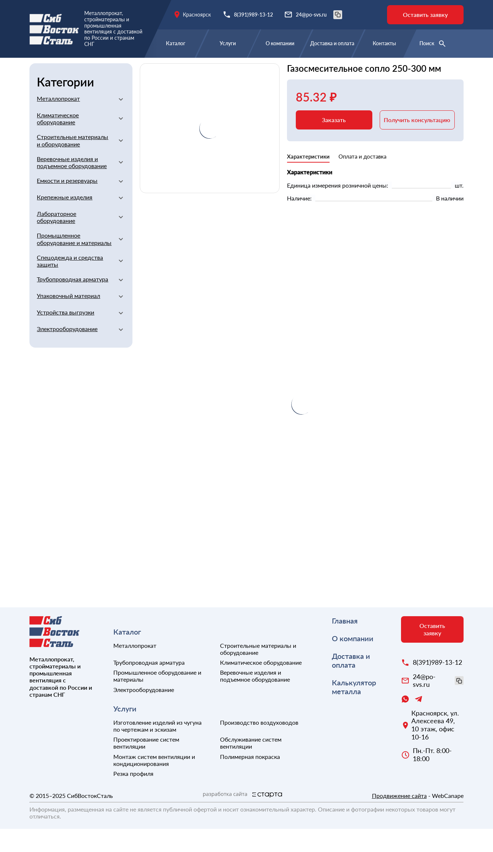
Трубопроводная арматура (72, 302)
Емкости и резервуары (67, 203)
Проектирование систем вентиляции (146, 766)
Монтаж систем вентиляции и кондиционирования (154, 783)
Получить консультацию (417, 142)
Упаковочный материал (68, 318)
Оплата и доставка (362, 179)
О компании (280, 43)
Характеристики (308, 179)
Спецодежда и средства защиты (70, 284)
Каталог (175, 43)
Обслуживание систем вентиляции (250, 766)
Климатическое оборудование (58, 142)
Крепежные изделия (64, 220)
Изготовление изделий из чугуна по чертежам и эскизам (157, 749)
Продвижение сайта (399, 818)
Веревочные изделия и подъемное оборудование (72, 185)
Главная (41, 69)
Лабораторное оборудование (56, 240)
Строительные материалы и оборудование (157, 69)
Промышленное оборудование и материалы (74, 262)
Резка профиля (133, 796)
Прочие (325, 69)
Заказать (334, 142)
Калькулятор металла (354, 710)
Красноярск (197, 14)
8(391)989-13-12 (253, 14)
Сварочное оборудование (269, 69)
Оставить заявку (425, 14)
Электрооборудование (67, 351)
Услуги (228, 43)
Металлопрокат (58, 121)
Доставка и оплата (332, 43)
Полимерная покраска (250, 779)
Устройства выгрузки (65, 335)
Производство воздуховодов (259, 745)
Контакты (384, 43)
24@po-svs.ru (319, 14)
